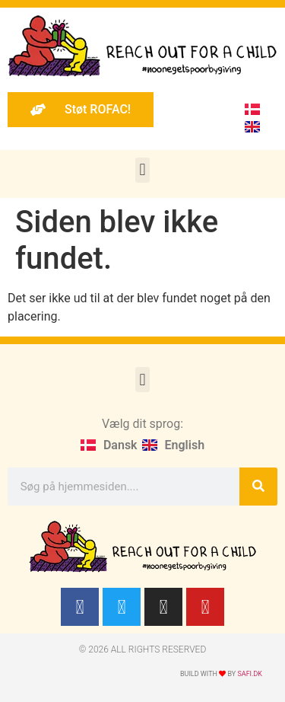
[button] (142, 170)
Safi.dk (249, 674)
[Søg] (258, 486)
